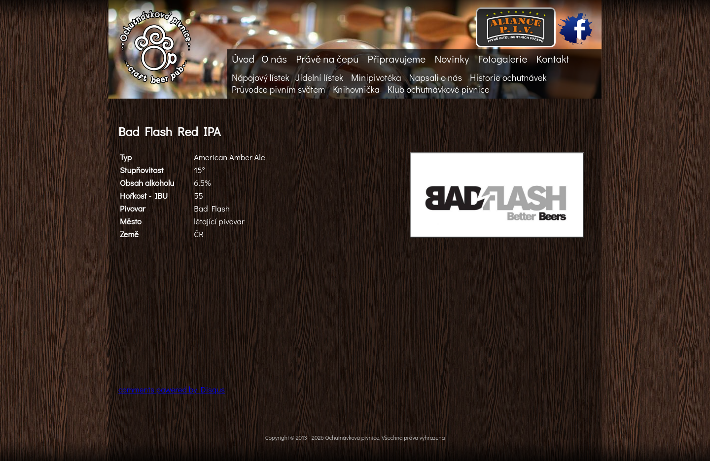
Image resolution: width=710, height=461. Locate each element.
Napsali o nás (435, 77)
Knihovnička (356, 89)
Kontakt (552, 59)
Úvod (243, 59)
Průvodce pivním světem (278, 89)
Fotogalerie (502, 59)
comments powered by (171, 389)
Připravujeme (396, 59)
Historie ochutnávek (508, 77)
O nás (274, 59)
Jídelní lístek (319, 77)
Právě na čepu (327, 59)
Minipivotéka (376, 77)
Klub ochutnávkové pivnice (439, 89)
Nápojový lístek (260, 77)
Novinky (451, 59)
